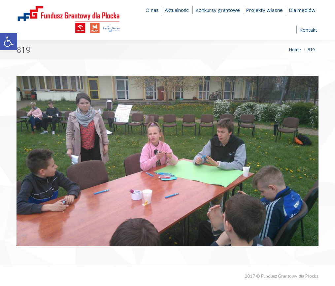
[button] (8, 41)
